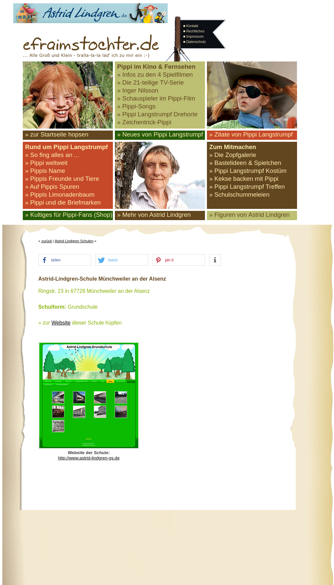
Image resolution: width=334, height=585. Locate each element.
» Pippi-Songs (136, 106)
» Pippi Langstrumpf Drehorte (157, 114)
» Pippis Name (45, 170)
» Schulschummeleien (239, 194)
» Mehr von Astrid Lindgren (154, 214)
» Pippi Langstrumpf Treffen (247, 186)
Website (61, 323)
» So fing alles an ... (52, 154)
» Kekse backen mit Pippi (243, 178)
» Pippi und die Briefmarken (63, 202)
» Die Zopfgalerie (232, 154)
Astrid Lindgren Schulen (74, 241)
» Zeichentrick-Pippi (144, 122)
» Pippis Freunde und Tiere (62, 178)
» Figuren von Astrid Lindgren (249, 214)
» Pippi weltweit (46, 162)
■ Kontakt (190, 26)
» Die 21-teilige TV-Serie (150, 82)
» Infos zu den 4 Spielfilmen (155, 74)
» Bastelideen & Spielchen (245, 162)
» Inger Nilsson (137, 90)
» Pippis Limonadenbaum (60, 194)
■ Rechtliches (193, 31)
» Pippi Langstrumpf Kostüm (247, 170)
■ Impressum (193, 36)
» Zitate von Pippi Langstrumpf (251, 134)
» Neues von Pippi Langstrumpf (160, 134)
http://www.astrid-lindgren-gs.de (89, 457)
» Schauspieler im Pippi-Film (156, 98)
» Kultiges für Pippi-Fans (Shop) (68, 214)
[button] (65, 260)
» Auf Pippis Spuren (52, 186)
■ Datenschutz (194, 42)
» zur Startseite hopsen (56, 134)
